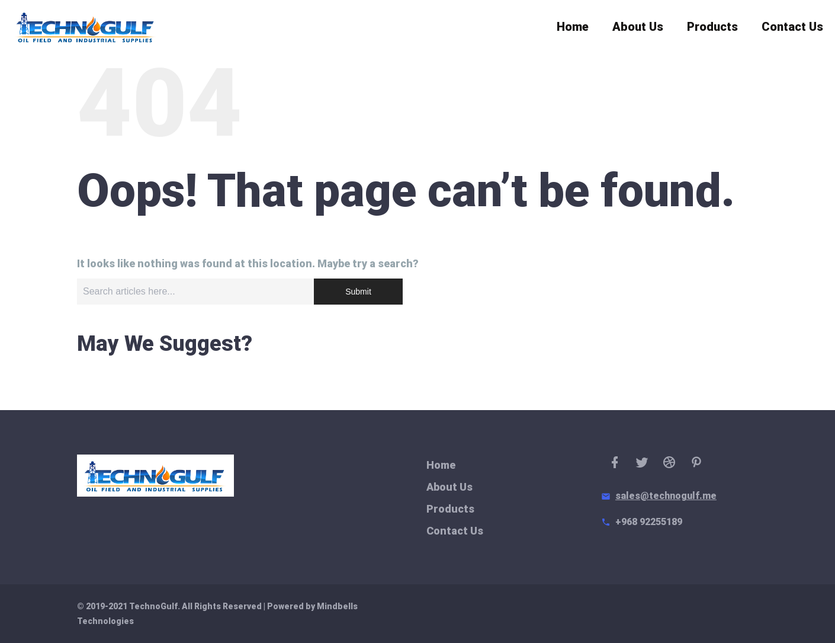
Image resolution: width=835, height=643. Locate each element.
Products (712, 30)
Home (573, 30)
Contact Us (792, 30)
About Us (637, 30)
